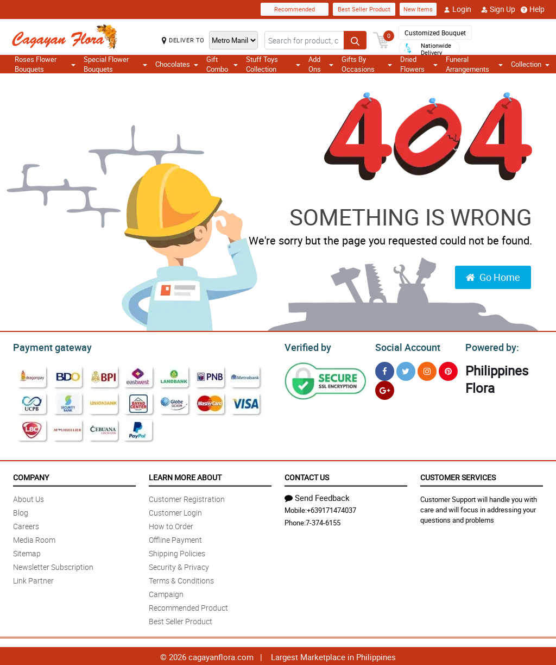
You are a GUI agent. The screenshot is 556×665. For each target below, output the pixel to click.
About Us (28, 497)
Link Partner (33, 579)
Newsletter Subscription (53, 565)
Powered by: (489, 346)
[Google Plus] (384, 388)
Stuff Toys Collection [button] (273, 64)
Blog (20, 511)
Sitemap (27, 552)
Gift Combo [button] (222, 64)
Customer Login (175, 511)
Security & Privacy (179, 565)
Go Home (493, 277)
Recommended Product (188, 606)
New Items (418, 9)
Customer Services (458, 475)
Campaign (166, 592)
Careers (26, 524)
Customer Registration (187, 497)
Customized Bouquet (435, 32)
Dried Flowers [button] (419, 64)
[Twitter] (405, 369)
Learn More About (185, 475)
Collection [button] (530, 64)
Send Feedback (317, 496)
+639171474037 (331, 508)
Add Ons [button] (320, 64)
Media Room (34, 538)
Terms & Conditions (181, 579)
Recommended (294, 9)
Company (31, 475)
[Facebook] (384, 369)
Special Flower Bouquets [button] (115, 64)
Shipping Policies (177, 552)
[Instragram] (427, 369)
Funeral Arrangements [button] (474, 64)
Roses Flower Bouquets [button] (45, 64)
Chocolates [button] (176, 64)
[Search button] (355, 40)
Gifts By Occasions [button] (367, 64)
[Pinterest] (448, 369)
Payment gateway (47, 346)
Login (457, 9)
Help (533, 9)
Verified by (306, 346)
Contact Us (307, 475)
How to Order (171, 524)
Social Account (404, 346)
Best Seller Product (364, 9)
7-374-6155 (323, 521)
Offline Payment (175, 538)
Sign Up (498, 9)
